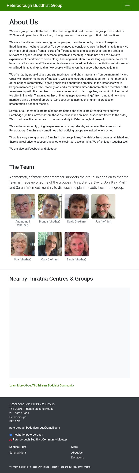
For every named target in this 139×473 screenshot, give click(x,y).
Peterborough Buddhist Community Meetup (38, 439)
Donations (77, 457)
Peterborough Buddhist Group (33, 5)
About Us (77, 452)
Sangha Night (17, 447)
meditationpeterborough (26, 434)
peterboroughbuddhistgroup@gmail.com (34, 427)
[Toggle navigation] (127, 5)
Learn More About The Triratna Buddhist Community (42, 385)
